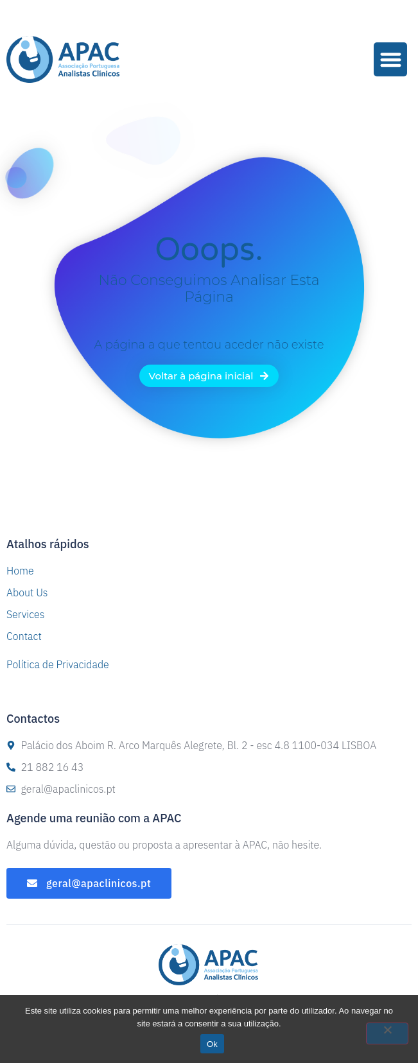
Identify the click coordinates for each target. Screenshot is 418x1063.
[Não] (387, 1033)
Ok (212, 1044)
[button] (391, 59)
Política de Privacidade (57, 664)
